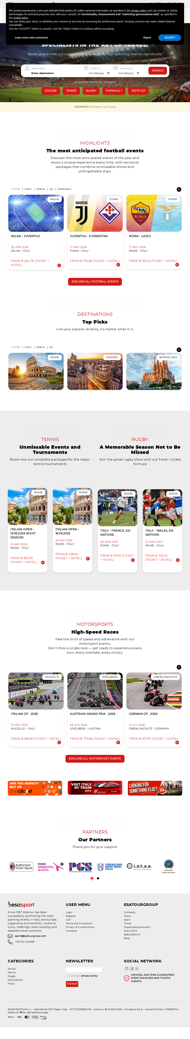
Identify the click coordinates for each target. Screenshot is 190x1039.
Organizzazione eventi (137, 939)
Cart (68, 932)
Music (127, 928)
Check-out (126, 68)
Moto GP (138, 91)
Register (71, 928)
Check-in (95, 68)
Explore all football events (95, 283)
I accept (82, 988)
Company (130, 924)
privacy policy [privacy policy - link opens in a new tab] (139, 10)
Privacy (70, 939)
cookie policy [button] (20, 17)
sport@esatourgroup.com (30, 948)
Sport (127, 932)
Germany (64, 191)
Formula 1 (114, 91)
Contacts (71, 943)
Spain (40, 191)
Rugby (91, 91)
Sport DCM (130, 943)
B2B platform (132, 946)
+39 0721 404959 (25, 954)
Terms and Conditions (79, 935)
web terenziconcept (37, 1024)
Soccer (51, 91)
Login (69, 924)
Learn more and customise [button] (31, 37)
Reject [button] (147, 37)
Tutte (16, 191)
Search (157, 70)
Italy (28, 191)
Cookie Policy (86, 939)
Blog (127, 950)
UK (51, 191)
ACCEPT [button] (169, 37)
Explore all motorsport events (95, 768)
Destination (38, 68)
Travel (127, 935)
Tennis (71, 91)
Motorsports (15, 992)
